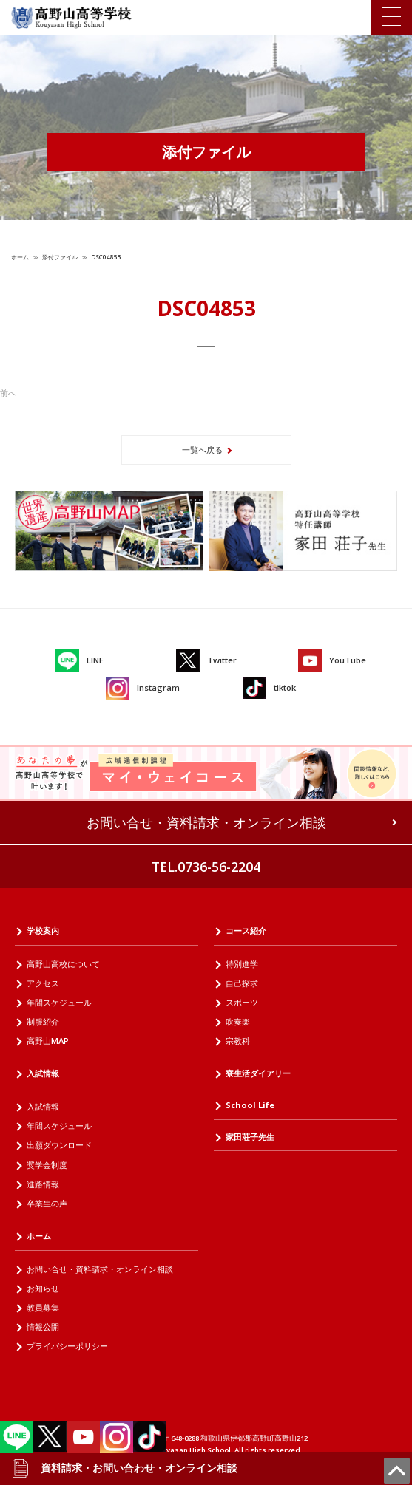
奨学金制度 (47, 1164)
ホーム (20, 257)
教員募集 (43, 1307)
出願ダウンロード (59, 1144)
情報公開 (43, 1326)
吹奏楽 (238, 1021)
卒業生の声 (47, 1203)
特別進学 (242, 963)
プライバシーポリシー (67, 1345)
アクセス (43, 983)
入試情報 (43, 1073)
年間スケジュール (59, 1002)
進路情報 (43, 1183)
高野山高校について (63, 963)
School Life (250, 1104)
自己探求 (242, 983)
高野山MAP (48, 1040)
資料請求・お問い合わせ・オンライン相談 (124, 1468)
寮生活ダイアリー (258, 1073)
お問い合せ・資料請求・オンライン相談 (206, 822)
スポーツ (242, 1002)
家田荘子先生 (250, 1136)
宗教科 (238, 1040)
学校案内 (43, 930)
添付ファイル (60, 257)
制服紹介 (43, 1021)
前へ (8, 392)
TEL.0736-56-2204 (206, 866)
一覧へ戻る (202, 449)
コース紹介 (246, 930)
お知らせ (43, 1288)
